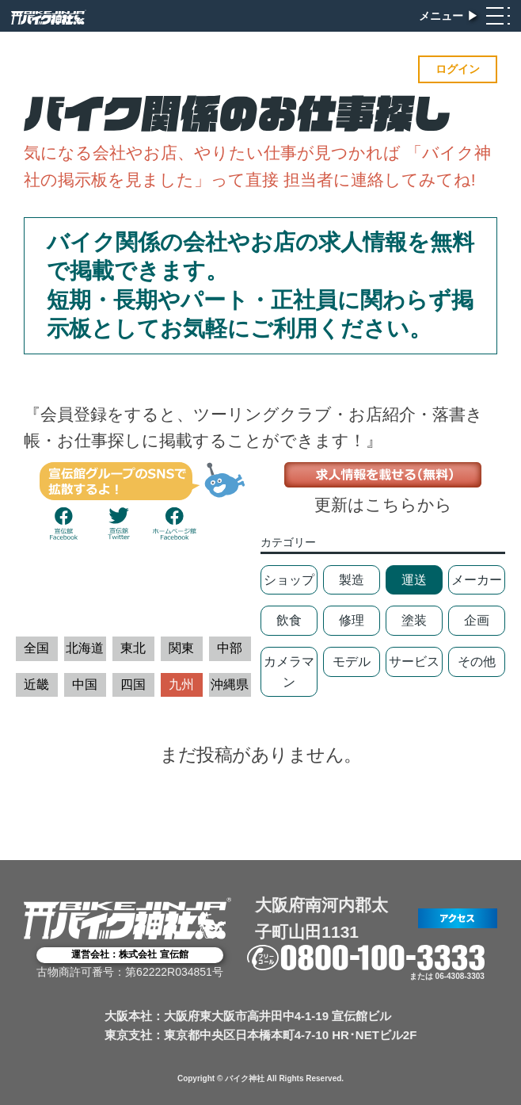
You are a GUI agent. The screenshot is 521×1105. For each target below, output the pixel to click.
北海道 (85, 648)
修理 (351, 620)
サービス (414, 661)
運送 (414, 580)
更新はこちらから (383, 504)
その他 (477, 661)
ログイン (457, 69)
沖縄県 (230, 684)
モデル (352, 661)
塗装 (414, 620)
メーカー (476, 580)
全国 (36, 648)
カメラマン (289, 672)
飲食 (289, 620)
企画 (476, 620)
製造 (351, 580)
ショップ (289, 580)
